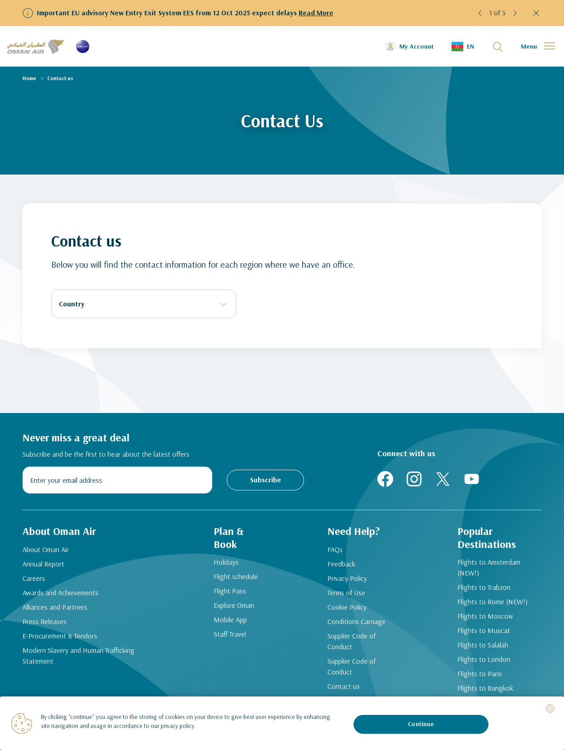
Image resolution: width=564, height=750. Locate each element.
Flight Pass (230, 590)
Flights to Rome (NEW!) (492, 601)
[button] (480, 13)
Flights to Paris (479, 673)
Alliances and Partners (54, 606)
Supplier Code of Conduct (351, 641)
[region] (282, 723)
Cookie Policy (347, 606)
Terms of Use (346, 592)
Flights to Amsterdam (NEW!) (488, 567)
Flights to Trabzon (483, 587)
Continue (421, 724)
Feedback (341, 563)
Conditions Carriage (356, 621)
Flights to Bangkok (485, 687)
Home (29, 78)
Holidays (226, 561)
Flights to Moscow (485, 615)
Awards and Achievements (60, 592)
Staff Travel (230, 633)
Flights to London (483, 659)
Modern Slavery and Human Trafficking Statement (78, 655)
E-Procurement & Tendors (59, 635)
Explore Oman (234, 605)
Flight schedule (236, 576)
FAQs (335, 549)
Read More (316, 12)
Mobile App (230, 619)
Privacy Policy (347, 578)
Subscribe (265, 479)
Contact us (343, 686)
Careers (33, 578)
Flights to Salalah (482, 644)
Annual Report (43, 563)
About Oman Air (45, 549)
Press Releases (44, 621)
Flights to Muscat (483, 630)
